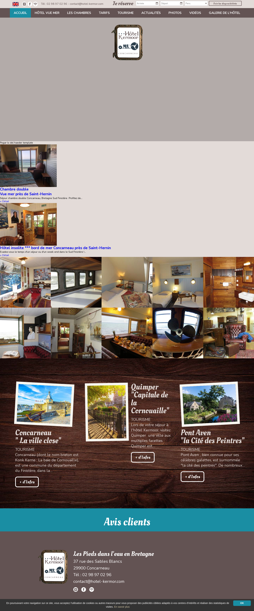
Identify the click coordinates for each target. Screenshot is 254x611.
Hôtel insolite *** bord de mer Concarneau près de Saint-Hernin (55, 247)
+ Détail (4, 201)
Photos (175, 13)
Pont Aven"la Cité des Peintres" (212, 437)
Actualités (151, 13)
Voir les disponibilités (225, 3)
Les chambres (79, 13)
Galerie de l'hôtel (224, 13)
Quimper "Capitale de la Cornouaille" (150, 399)
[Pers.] (196, 3)
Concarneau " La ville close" (38, 437)
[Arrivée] (147, 3)
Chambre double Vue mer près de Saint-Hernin (26, 192)
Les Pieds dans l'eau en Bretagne (113, 554)
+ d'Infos (27, 482)
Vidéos (195, 13)
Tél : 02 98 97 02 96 (54, 4)
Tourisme (126, 13)
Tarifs (104, 13)
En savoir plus (122, 606)
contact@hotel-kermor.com (86, 4)
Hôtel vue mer (47, 13)
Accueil (20, 13)
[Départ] (171, 3)
